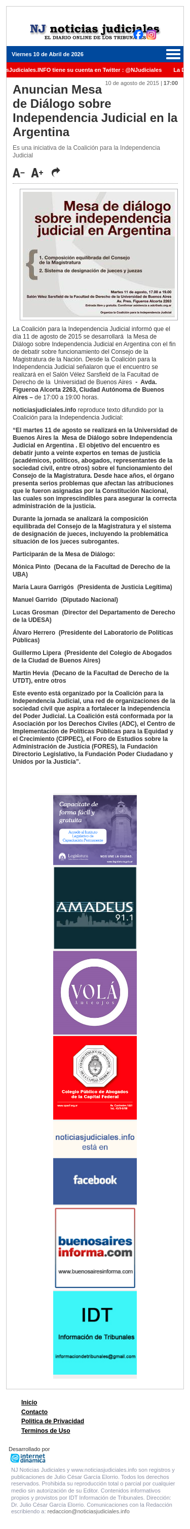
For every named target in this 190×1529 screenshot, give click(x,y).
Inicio (29, 1402)
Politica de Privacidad (52, 1421)
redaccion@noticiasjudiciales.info (89, 1511)
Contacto (34, 1412)
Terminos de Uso (45, 1430)
